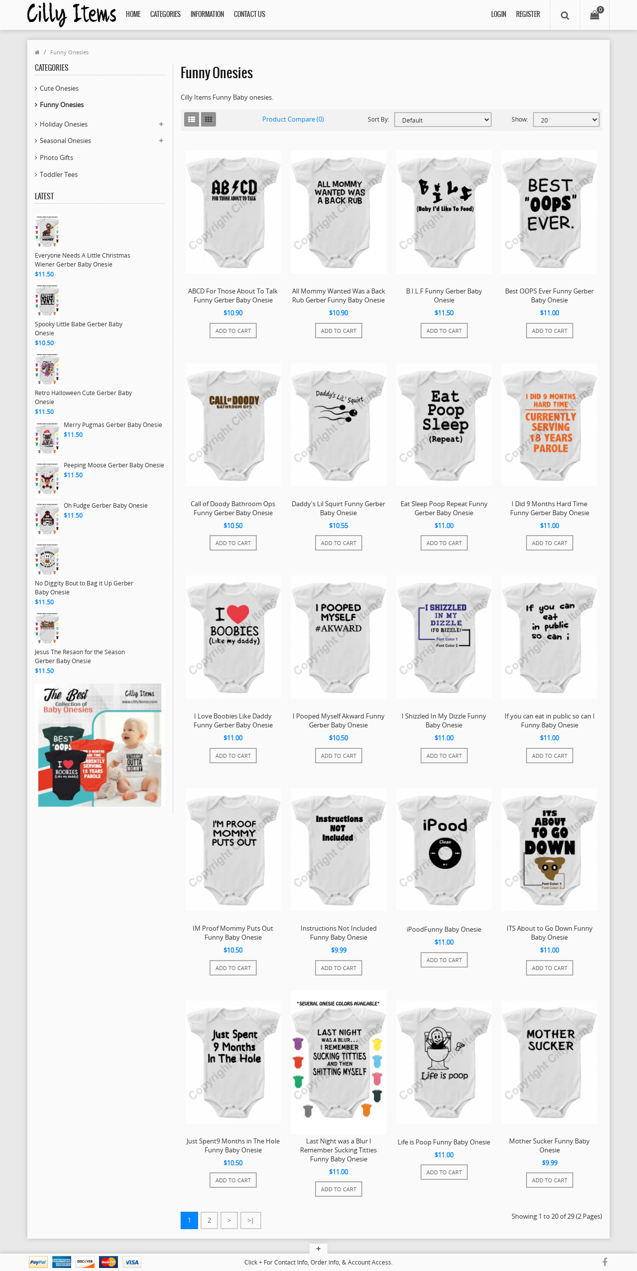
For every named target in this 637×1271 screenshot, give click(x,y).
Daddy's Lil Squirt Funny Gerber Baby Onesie (338, 508)
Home (133, 14)
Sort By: (378, 119)
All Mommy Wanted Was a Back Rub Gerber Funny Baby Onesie (338, 295)
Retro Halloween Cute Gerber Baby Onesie (83, 397)
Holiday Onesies (64, 124)
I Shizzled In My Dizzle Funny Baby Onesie (444, 720)
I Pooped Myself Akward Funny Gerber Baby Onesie (339, 720)
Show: (520, 119)
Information (207, 14)
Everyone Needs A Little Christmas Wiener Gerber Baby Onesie (82, 260)
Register (528, 14)
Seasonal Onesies (65, 140)
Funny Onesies (69, 52)
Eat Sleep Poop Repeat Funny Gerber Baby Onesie (444, 508)
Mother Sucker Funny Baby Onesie (549, 1145)
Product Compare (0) (293, 119)
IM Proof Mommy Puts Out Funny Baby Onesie (233, 933)
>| (250, 1220)
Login (498, 14)
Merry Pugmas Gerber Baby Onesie (113, 425)
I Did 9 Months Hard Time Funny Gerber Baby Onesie (549, 508)
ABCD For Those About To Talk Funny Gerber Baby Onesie (233, 295)
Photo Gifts (56, 157)
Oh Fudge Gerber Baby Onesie (106, 505)
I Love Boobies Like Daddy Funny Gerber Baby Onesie (233, 720)
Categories (165, 14)
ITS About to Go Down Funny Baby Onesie (550, 933)
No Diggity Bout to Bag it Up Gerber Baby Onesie (84, 587)
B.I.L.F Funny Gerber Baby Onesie (444, 295)
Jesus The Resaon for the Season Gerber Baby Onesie (80, 656)
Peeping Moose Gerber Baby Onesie (114, 465)
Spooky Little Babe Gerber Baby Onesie (78, 328)
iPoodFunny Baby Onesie (444, 929)
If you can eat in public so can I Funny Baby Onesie (550, 720)
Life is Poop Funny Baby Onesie (444, 1141)
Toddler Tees (59, 174)
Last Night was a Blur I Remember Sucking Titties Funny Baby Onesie (338, 1149)
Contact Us (249, 14)
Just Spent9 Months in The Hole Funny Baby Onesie (233, 1145)
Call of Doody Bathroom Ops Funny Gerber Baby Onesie (233, 508)
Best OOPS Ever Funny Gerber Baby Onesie (549, 295)
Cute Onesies (59, 88)
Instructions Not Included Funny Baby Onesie (339, 933)
